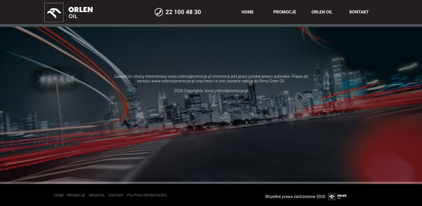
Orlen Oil (322, 12)
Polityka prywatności (147, 195)
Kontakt (359, 12)
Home (248, 12)
